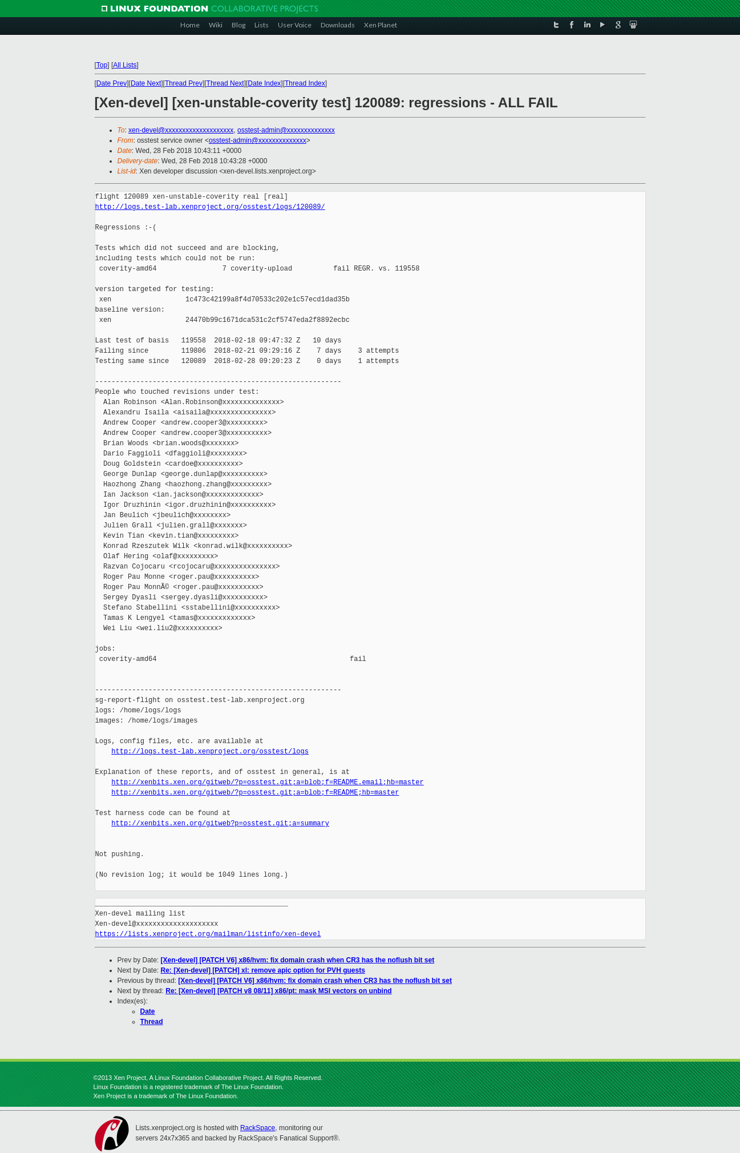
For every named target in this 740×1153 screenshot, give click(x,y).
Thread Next (225, 83)
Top (101, 65)
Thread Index (305, 83)
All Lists (124, 65)
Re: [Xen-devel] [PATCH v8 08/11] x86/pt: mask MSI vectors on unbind (278, 991)
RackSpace (257, 1128)
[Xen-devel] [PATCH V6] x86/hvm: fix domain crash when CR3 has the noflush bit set (298, 960)
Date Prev (111, 83)
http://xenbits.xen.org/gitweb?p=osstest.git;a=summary (220, 823)
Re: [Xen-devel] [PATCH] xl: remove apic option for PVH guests (263, 970)
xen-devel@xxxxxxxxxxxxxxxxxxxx (180, 130)
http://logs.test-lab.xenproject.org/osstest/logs (210, 751)
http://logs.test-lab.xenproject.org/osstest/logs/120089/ (210, 207)
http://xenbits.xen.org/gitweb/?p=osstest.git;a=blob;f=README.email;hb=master (267, 782)
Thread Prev (184, 83)
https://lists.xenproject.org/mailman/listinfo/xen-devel (208, 934)
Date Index (264, 83)
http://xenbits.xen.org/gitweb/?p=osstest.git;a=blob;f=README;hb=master (255, 792)
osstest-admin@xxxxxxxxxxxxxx (286, 130)
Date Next (146, 83)
